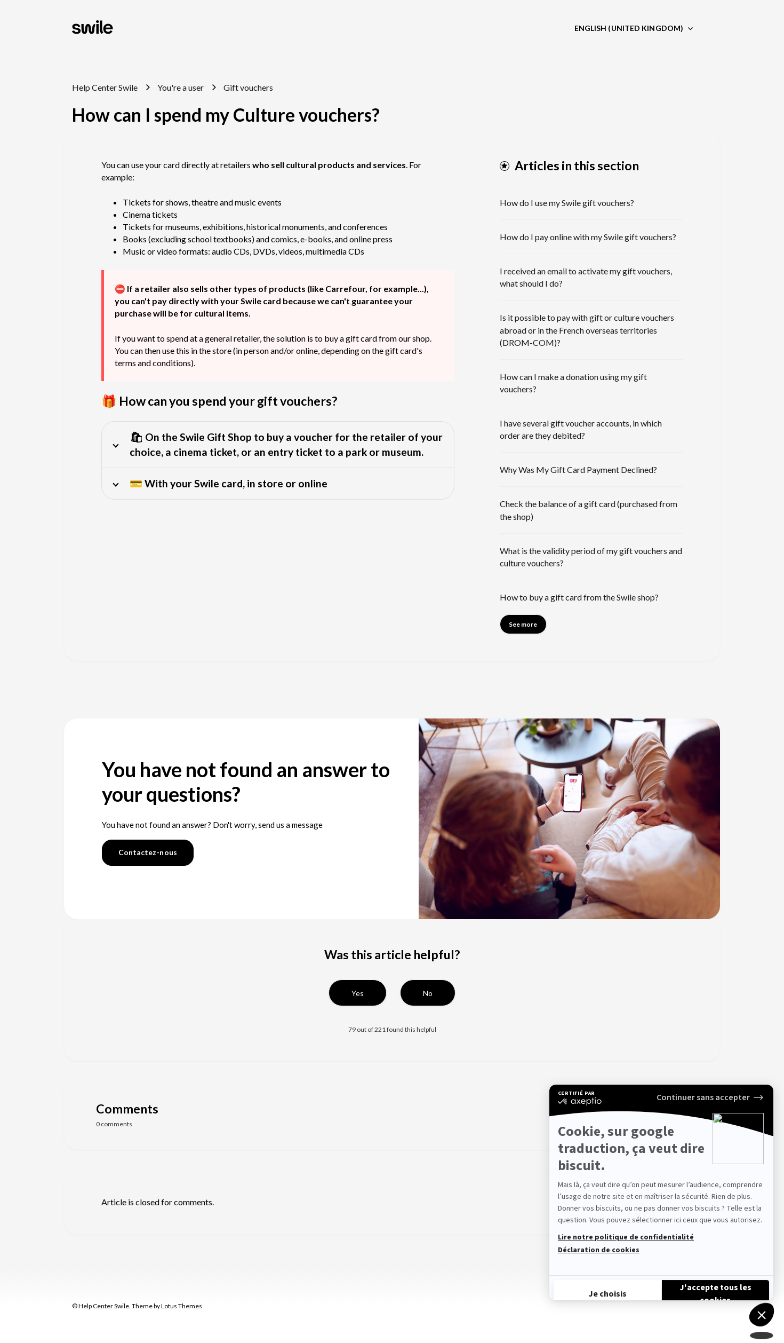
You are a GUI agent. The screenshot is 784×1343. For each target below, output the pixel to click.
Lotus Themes (181, 1306)
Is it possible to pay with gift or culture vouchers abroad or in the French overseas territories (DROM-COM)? (587, 329)
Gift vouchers (248, 87)
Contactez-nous (147, 852)
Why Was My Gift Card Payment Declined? (578, 469)
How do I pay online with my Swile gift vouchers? (588, 237)
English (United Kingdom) (629, 28)
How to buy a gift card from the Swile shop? (579, 597)
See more (523, 624)
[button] (358, 992)
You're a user (180, 87)
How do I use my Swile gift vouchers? (567, 203)
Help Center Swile (105, 87)
